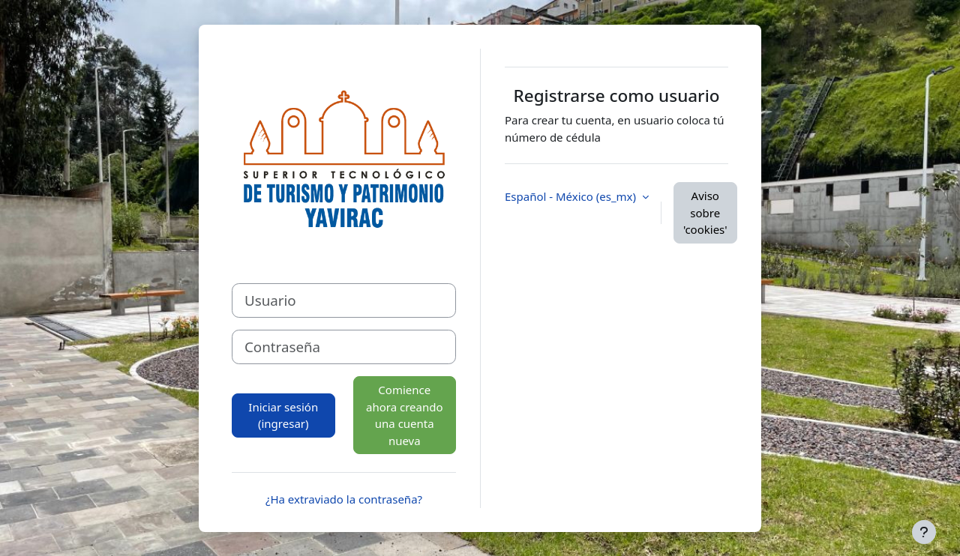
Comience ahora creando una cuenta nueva (404, 415)
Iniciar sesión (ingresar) (283, 415)
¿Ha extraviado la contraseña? (344, 499)
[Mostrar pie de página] (924, 532)
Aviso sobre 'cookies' (705, 212)
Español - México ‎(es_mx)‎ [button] (572, 196)
